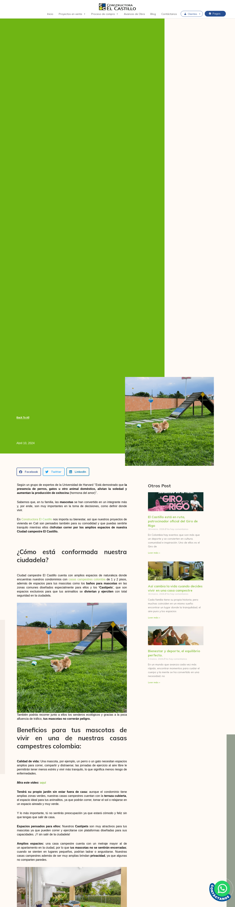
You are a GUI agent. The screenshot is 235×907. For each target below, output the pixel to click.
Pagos (216, 13)
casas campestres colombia (86, 579)
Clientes (194, 14)
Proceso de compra (104, 14)
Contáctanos (169, 14)
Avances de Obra (134, 14)
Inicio (50, 14)
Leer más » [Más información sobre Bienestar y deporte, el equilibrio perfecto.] (154, 682)
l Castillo (46, 519)
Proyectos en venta (72, 14)
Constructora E (31, 519)
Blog (153, 14)
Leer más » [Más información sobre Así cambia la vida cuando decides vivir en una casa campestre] (154, 617)
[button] (29, 472)
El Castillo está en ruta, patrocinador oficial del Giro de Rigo (173, 521)
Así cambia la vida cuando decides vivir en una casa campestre (175, 588)
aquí (43, 782)
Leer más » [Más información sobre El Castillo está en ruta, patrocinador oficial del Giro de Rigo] (154, 552)
